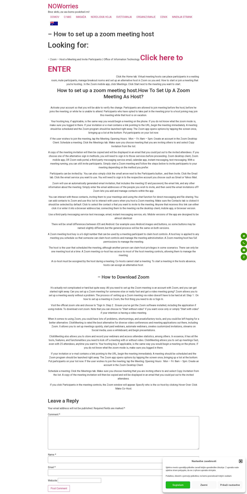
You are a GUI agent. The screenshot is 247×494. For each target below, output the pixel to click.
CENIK (163, 16)
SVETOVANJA (124, 16)
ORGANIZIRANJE (145, 16)
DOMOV (54, 16)
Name (52, 454)
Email (52, 467)
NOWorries (63, 6)
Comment (54, 414)
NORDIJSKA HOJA (101, 16)
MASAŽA (81, 16)
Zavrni (203, 485)
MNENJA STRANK (182, 16)
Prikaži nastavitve (230, 485)
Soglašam (178, 485)
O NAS (67, 16)
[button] (240, 461)
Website (52, 480)
